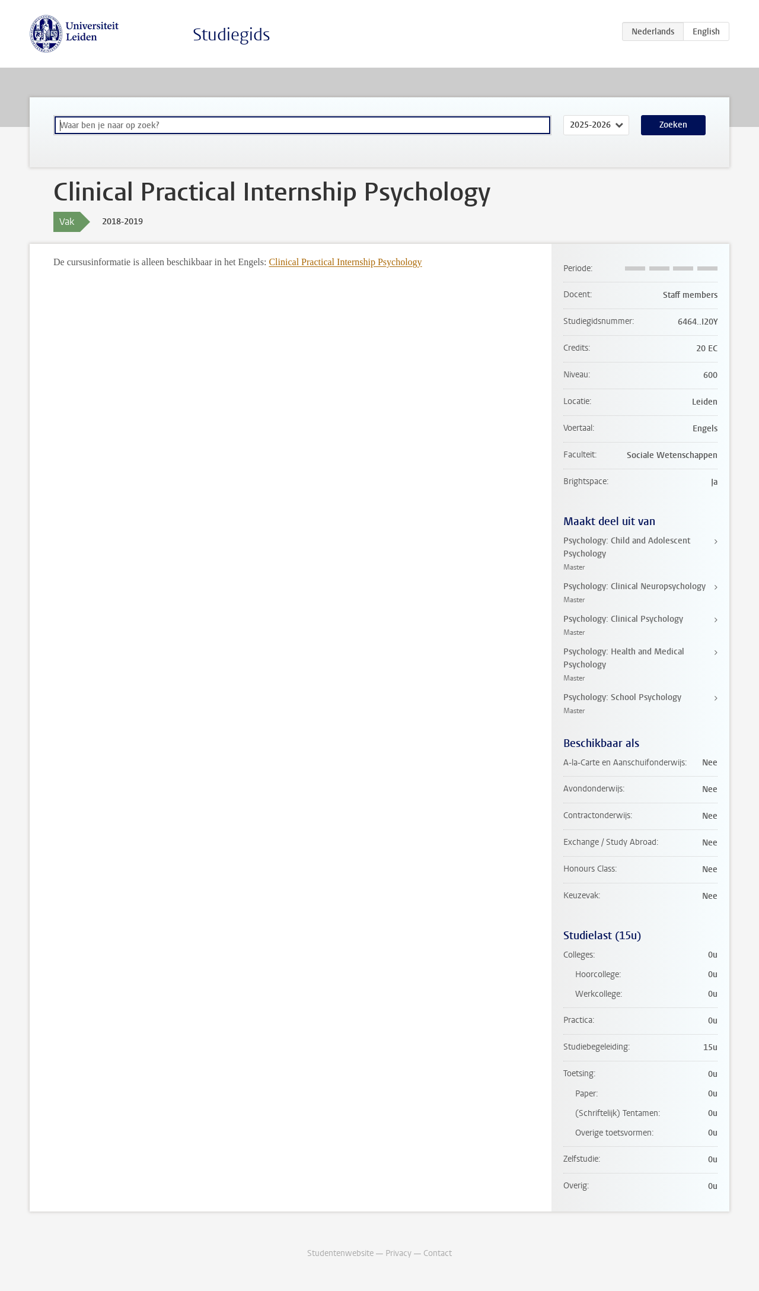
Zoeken (673, 125)
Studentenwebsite (340, 1253)
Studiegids (231, 35)
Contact (437, 1253)
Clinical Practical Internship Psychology (345, 262)
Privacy (398, 1253)
